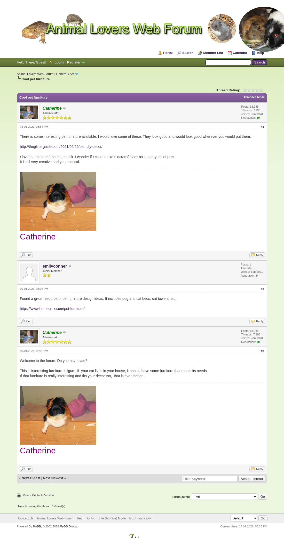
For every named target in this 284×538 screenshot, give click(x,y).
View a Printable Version (38, 495)
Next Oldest (31, 478)
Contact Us (25, 518)
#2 (262, 288)
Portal (168, 53)
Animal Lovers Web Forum (35, 74)
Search (187, 53)
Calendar (240, 53)
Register (74, 62)
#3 (262, 350)
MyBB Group (68, 526)
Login (59, 62)
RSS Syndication (140, 518)
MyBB (37, 526)
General (61, 74)
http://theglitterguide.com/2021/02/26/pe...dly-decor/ (61, 146)
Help (260, 53)
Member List (213, 53)
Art (72, 74)
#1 (262, 126)
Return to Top (86, 518)
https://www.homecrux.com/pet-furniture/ (52, 309)
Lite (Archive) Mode (112, 518)
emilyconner (55, 266)
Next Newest (53, 478)
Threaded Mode (254, 97)
